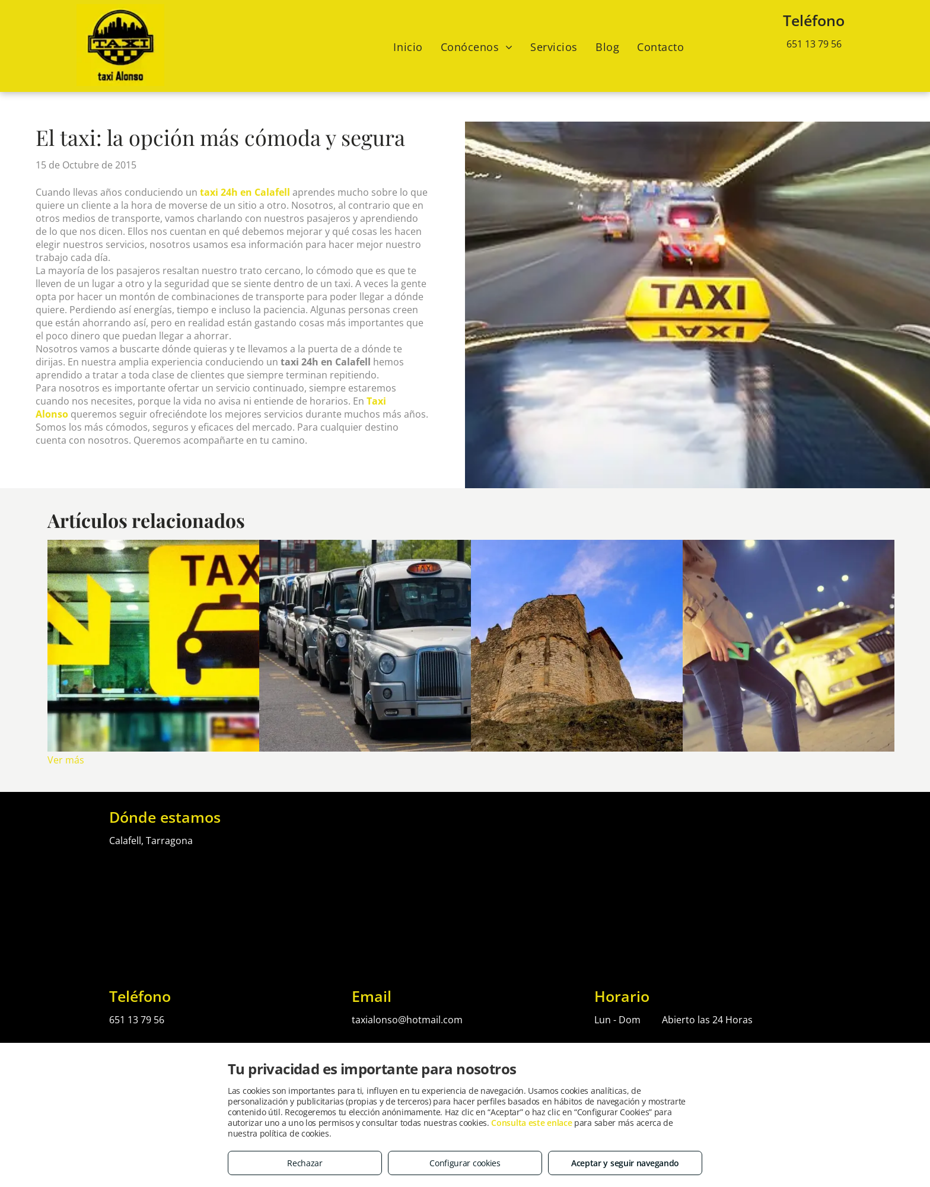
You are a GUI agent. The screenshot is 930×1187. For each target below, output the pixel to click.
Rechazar (305, 1163)
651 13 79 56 (814, 43)
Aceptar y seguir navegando (625, 1163)
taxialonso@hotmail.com (407, 1019)
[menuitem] (407, 46)
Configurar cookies (465, 1163)
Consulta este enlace (531, 1122)
